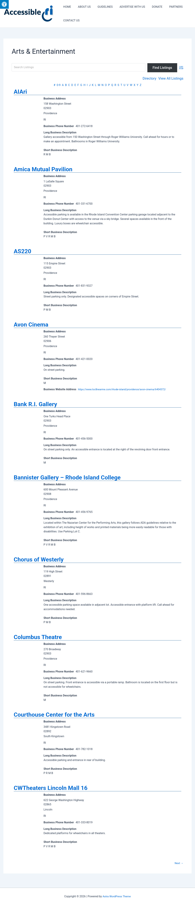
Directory (149, 78)
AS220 (22, 252)
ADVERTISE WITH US (127, 6)
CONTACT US (71, 20)
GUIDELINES (101, 6)
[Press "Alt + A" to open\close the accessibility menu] (4, 4)
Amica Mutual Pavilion (43, 169)
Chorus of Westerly (39, 561)
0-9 (58, 84)
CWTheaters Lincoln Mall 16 (50, 791)
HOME (66, 6)
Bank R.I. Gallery (35, 405)
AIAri (20, 91)
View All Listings (170, 78)
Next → (178, 866)
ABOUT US (82, 6)
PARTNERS (168, 6)
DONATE (151, 6)
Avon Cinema (31, 325)
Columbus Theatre (38, 639)
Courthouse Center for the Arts (54, 717)
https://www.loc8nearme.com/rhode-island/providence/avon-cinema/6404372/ (126, 390)
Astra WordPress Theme (116, 896)
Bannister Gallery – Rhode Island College (67, 479)
